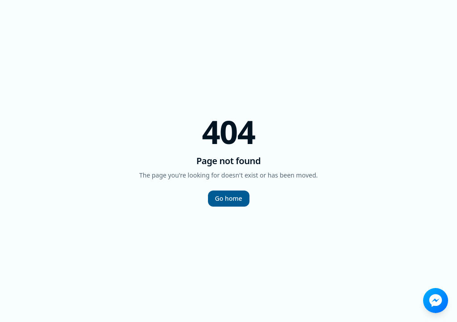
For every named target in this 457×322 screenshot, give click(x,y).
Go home (228, 198)
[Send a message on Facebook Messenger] (435, 300)
